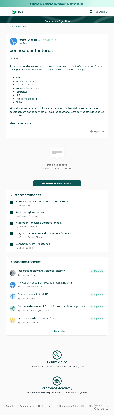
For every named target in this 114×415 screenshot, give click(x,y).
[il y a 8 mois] (20, 216)
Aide (91, 406)
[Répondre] (97, 132)
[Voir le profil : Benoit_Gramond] (13, 308)
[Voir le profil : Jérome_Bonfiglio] (13, 41)
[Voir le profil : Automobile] (13, 285)
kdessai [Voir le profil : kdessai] (35, 298)
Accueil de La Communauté (20, 406)
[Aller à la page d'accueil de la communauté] (17, 12)
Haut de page (45, 406)
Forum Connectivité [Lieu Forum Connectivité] (16, 26)
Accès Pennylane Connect (30, 212)
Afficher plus (57, 331)
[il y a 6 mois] (23, 298)
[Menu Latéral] (7, 12)
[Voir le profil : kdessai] (13, 296)
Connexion (101, 11)
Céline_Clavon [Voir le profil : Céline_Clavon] (35, 237)
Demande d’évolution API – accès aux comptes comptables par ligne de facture (51, 306)
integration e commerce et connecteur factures (43, 233)
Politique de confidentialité (70, 406)
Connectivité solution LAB (33, 294)
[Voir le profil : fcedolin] (13, 273)
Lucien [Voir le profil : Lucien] (29, 247)
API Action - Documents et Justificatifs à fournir (45, 282)
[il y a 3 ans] (20, 237)
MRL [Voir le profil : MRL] (28, 205)
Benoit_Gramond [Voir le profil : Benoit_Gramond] (40, 310)
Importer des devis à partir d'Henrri (38, 318)
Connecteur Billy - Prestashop (32, 244)
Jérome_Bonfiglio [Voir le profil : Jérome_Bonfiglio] (28, 39)
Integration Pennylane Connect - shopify (38, 222)
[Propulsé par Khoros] (101, 407)
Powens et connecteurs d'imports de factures (42, 201)
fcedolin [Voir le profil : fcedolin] (33, 226)
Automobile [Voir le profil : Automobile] (37, 286)
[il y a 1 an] (19, 205)
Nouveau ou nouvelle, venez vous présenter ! (58, 3)
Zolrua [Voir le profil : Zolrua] (34, 322)
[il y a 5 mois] (20, 226)
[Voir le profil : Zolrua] (13, 320)
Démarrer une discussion (57, 183)
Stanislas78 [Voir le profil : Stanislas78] (34, 216)
